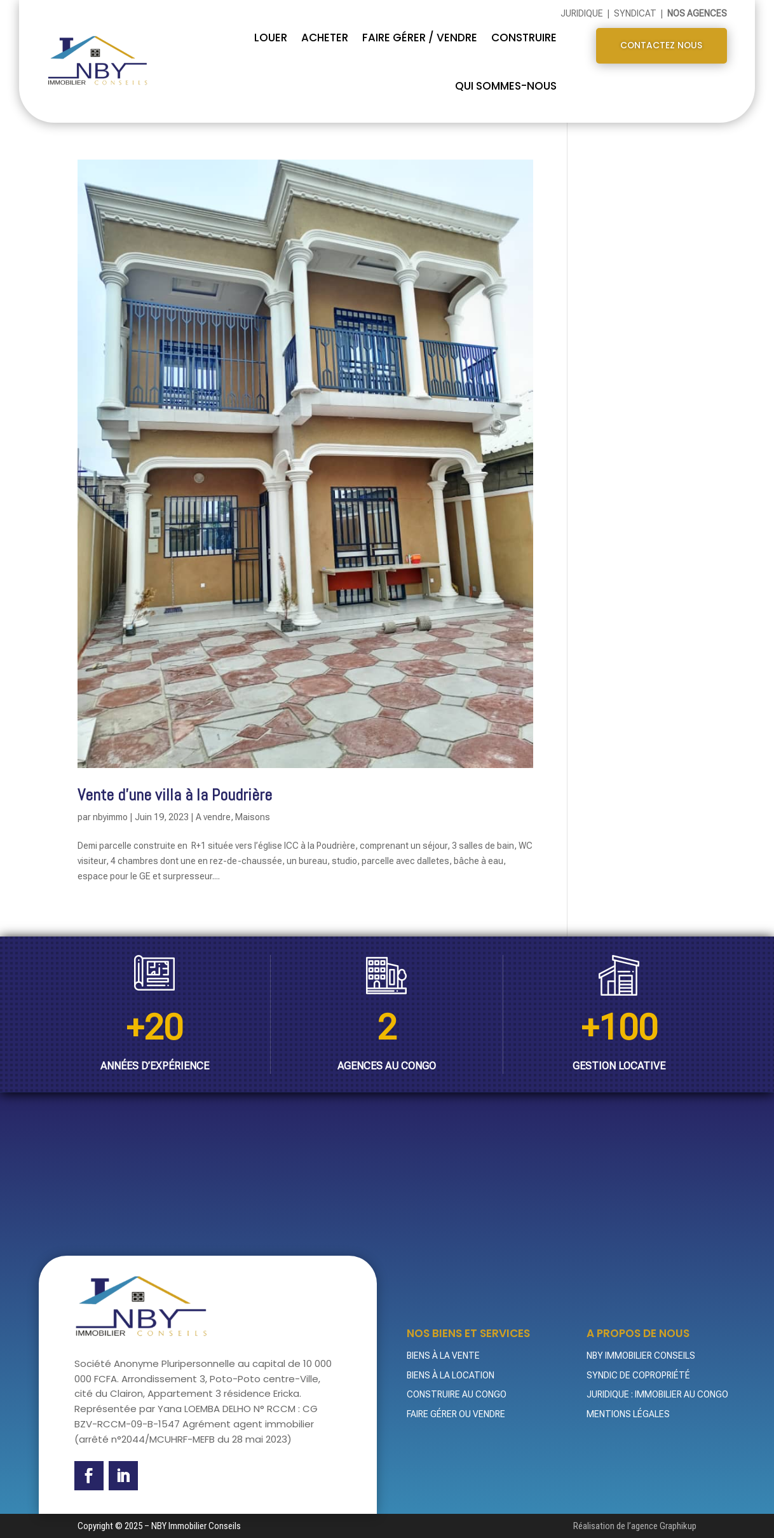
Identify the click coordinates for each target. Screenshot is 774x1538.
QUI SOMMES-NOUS (506, 84)
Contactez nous (661, 46)
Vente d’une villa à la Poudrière (175, 794)
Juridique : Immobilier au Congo (657, 1394)
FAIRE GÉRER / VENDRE (419, 36)
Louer (270, 36)
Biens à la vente (443, 1354)
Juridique (582, 13)
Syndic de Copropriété (638, 1374)
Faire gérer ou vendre (456, 1413)
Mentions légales (628, 1413)
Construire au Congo (456, 1394)
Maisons (252, 816)
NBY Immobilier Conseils (641, 1354)
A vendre (213, 816)
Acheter (324, 36)
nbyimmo (110, 816)
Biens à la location (450, 1374)
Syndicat (636, 13)
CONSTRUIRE (524, 36)
